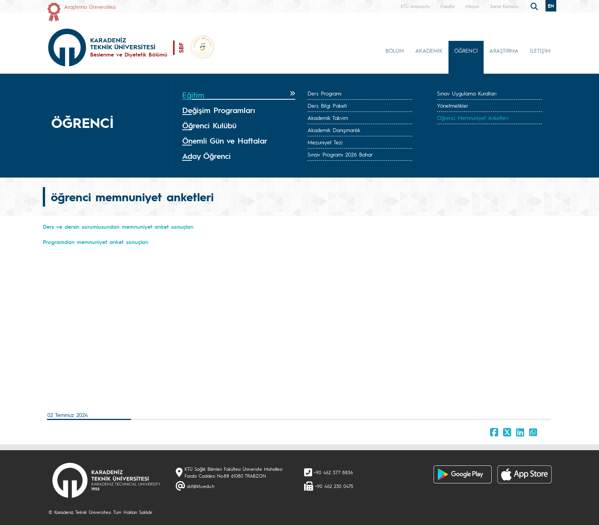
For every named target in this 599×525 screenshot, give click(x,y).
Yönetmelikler (452, 105)
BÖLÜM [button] (394, 50)
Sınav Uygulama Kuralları (467, 93)
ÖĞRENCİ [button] (466, 50)
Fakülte (447, 6)
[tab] (238, 95)
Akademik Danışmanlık (334, 129)
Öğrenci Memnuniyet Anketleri (472, 117)
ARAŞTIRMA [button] (503, 50)
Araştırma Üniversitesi (90, 6)
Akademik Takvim (328, 117)
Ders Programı (325, 93)
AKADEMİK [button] (429, 50)
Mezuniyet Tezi (325, 142)
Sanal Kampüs (504, 6)
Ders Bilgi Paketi (327, 105)
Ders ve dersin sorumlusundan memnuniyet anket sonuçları (118, 226)
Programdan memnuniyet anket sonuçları (95, 241)
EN (551, 6)
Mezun (472, 6)
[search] (535, 5)
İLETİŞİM (540, 50)
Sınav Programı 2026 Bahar (340, 154)
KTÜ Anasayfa (415, 6)
